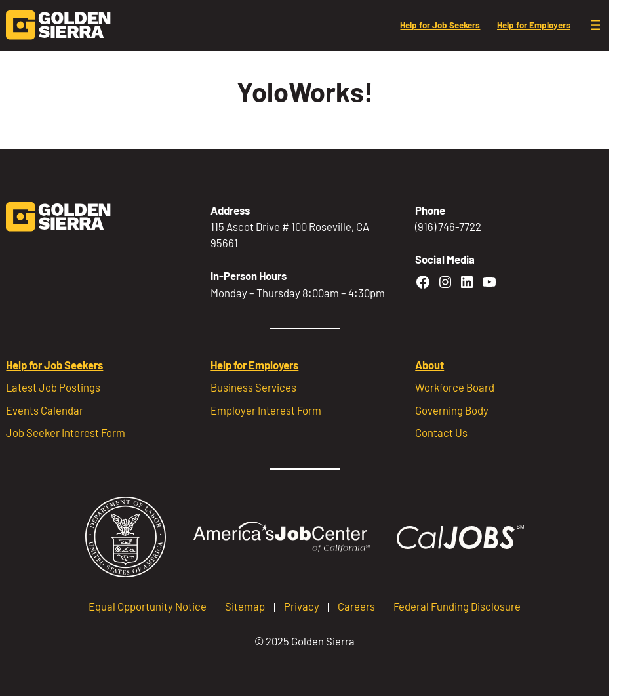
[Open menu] (595, 25)
